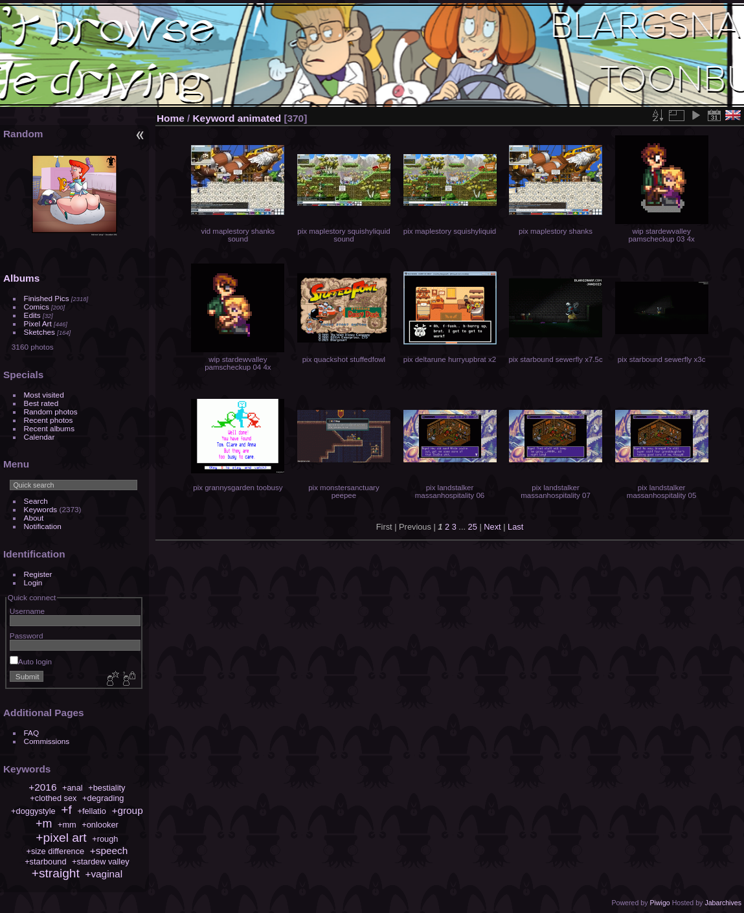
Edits (32, 315)
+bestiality (106, 788)
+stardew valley (101, 861)
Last (515, 527)
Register (38, 574)
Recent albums (49, 428)
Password (26, 635)
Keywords (41, 509)
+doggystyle (33, 811)
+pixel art (61, 837)
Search (36, 501)
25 (472, 527)
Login (33, 582)
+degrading (103, 798)
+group (126, 810)
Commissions (47, 741)
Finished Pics (46, 298)
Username (27, 611)
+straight (56, 873)
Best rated (41, 403)
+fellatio (91, 811)
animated (259, 118)
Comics (36, 306)
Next (492, 527)
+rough (105, 839)
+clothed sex (53, 798)
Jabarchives (723, 903)
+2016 (42, 787)
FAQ (31, 732)
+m (44, 823)
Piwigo (659, 903)
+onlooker (100, 824)
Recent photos (48, 420)
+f (66, 810)
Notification (43, 526)
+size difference (55, 851)
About (34, 517)
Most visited (44, 394)
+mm (67, 824)
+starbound (45, 861)
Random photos (51, 411)
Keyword (214, 118)
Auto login (31, 661)
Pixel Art (38, 323)
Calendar (39, 437)
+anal (72, 788)
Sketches (39, 332)
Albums (21, 278)
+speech (109, 850)
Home (171, 118)
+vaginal (103, 873)
